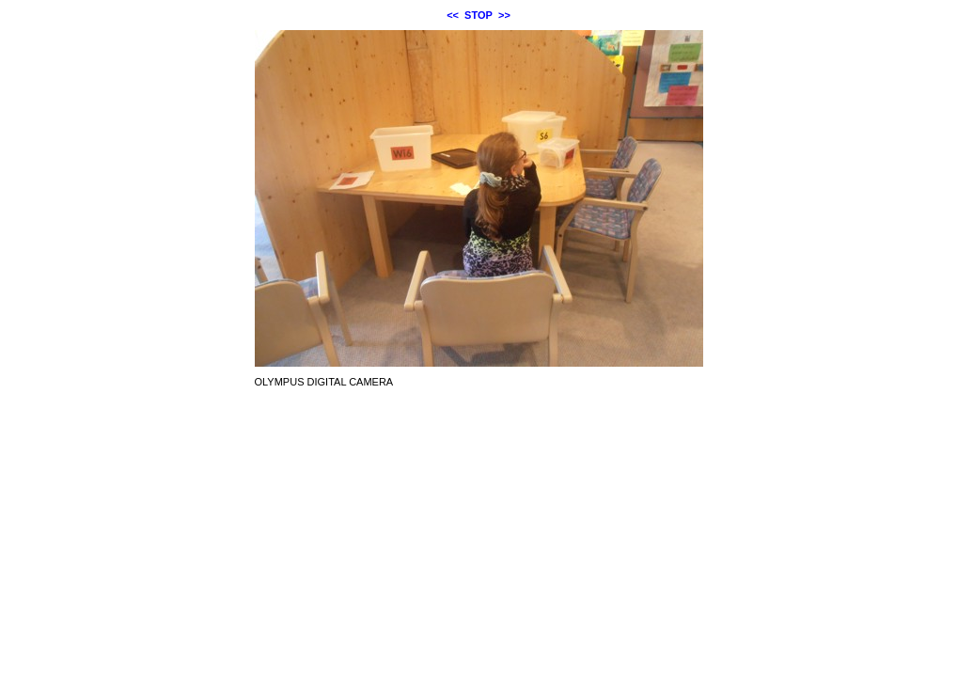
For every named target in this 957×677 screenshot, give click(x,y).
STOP (478, 15)
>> (504, 15)
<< (453, 15)
